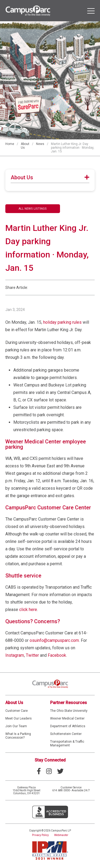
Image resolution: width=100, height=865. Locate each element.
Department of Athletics (67, 726)
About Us (14, 702)
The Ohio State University (68, 711)
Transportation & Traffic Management (67, 743)
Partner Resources (68, 702)
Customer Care (16, 711)
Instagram (14, 655)
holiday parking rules (62, 322)
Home (9, 144)
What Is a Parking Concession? (18, 735)
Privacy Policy (40, 835)
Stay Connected (50, 760)
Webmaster (61, 835)
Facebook (57, 655)
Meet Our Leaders (18, 718)
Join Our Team (16, 726)
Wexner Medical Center (67, 718)
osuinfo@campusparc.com (54, 640)
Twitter (32, 655)
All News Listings (33, 208)
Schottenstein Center (66, 734)
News (40, 144)
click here (28, 609)
